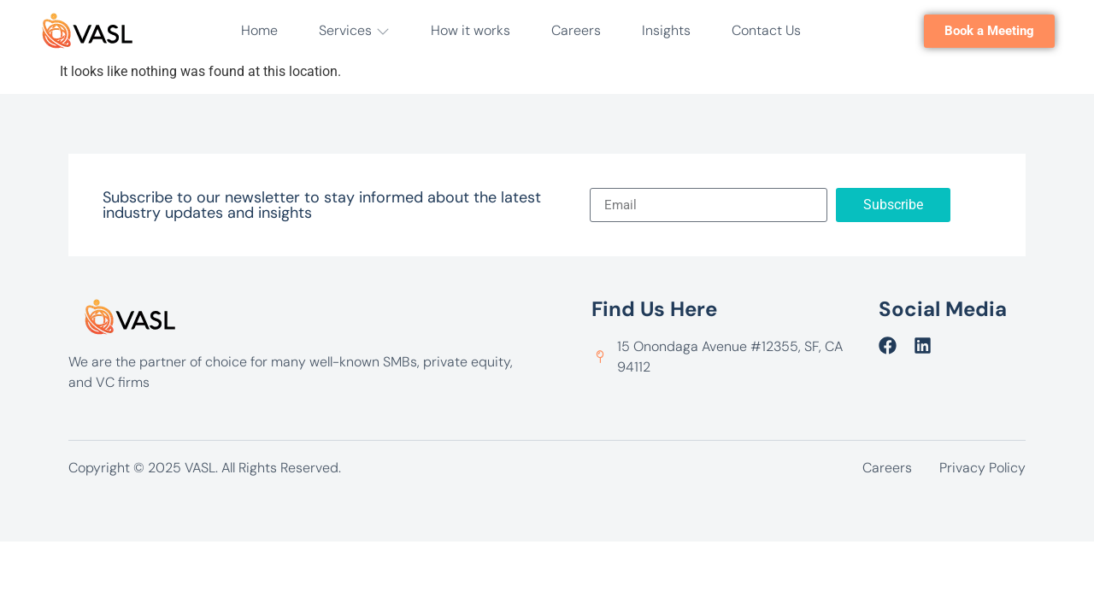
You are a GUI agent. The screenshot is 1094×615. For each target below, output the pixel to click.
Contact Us (766, 30)
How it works (470, 30)
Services (354, 30)
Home (259, 30)
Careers (576, 30)
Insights (666, 30)
